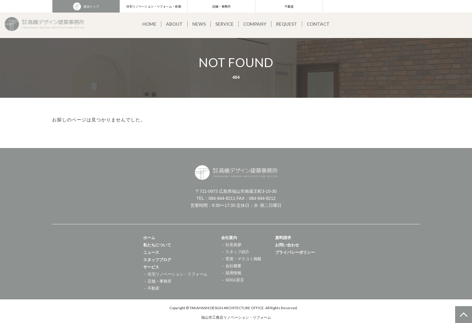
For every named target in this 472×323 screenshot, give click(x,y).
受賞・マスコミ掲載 (243, 258)
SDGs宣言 (234, 280)
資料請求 (283, 237)
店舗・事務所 (221, 6)
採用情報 (233, 273)
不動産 (289, 6)
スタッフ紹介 (237, 251)
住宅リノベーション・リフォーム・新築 (153, 6)
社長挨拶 (233, 244)
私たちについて (157, 245)
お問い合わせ (287, 245)
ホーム (149, 237)
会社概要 (233, 266)
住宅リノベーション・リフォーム (177, 274)
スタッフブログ (157, 259)
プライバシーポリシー (295, 252)
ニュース (151, 252)
